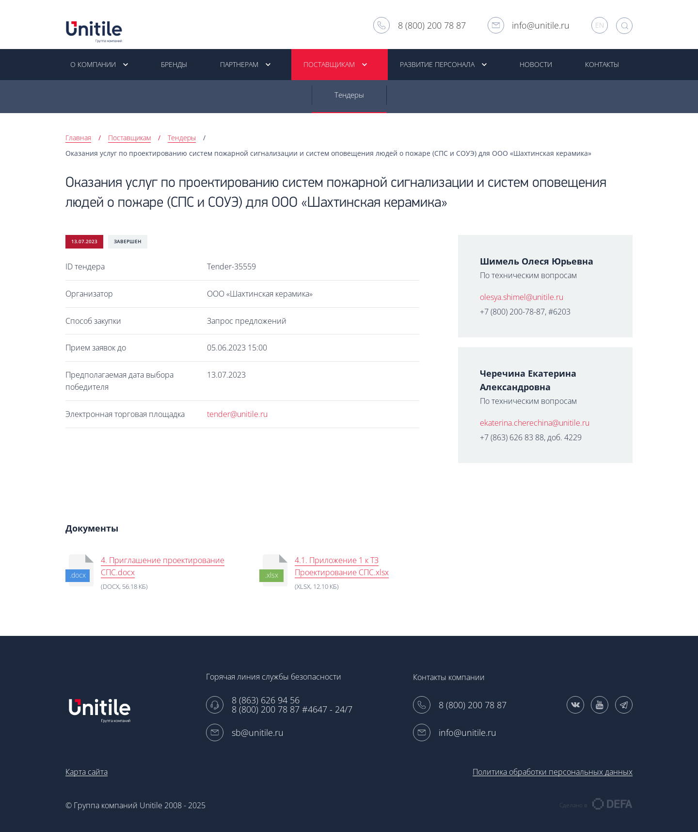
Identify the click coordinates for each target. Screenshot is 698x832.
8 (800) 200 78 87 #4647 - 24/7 (292, 709)
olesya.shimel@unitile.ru (521, 298)
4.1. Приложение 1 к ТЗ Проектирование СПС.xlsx (342, 567)
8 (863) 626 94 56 (266, 700)
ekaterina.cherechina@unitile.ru (534, 423)
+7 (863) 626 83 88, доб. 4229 (531, 438)
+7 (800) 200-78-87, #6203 (525, 312)
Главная (78, 138)
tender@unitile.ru (237, 415)
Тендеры (349, 95)
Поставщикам (129, 138)
